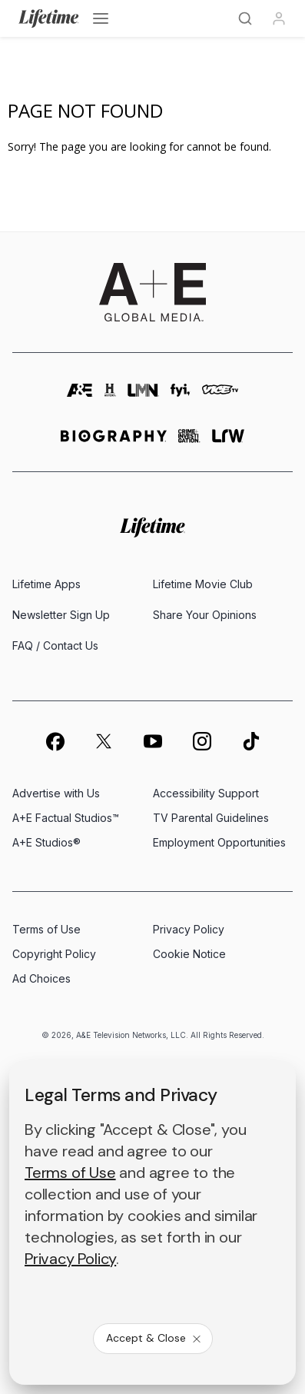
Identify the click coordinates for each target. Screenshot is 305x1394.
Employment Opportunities (219, 842)
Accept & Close (154, 1338)
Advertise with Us (56, 793)
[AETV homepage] (80, 397)
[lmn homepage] (143, 397)
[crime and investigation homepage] (189, 442)
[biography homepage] (114, 442)
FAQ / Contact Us (55, 645)
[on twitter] (103, 741)
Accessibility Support (206, 793)
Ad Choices (41, 978)
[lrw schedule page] (228, 442)
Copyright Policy (54, 953)
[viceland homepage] (220, 397)
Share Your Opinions (205, 614)
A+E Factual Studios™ (65, 817)
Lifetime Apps (46, 584)
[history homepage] (110, 397)
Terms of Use (46, 929)
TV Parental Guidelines (211, 817)
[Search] (245, 18)
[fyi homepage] (181, 397)
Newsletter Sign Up (61, 614)
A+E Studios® (46, 842)
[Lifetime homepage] (152, 528)
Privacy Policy (188, 929)
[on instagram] (202, 741)
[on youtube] (153, 741)
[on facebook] (54, 741)
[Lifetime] (48, 18)
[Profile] (279, 18)
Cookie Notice (189, 953)
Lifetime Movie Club (203, 584)
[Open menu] (100, 18)
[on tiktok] (251, 741)
